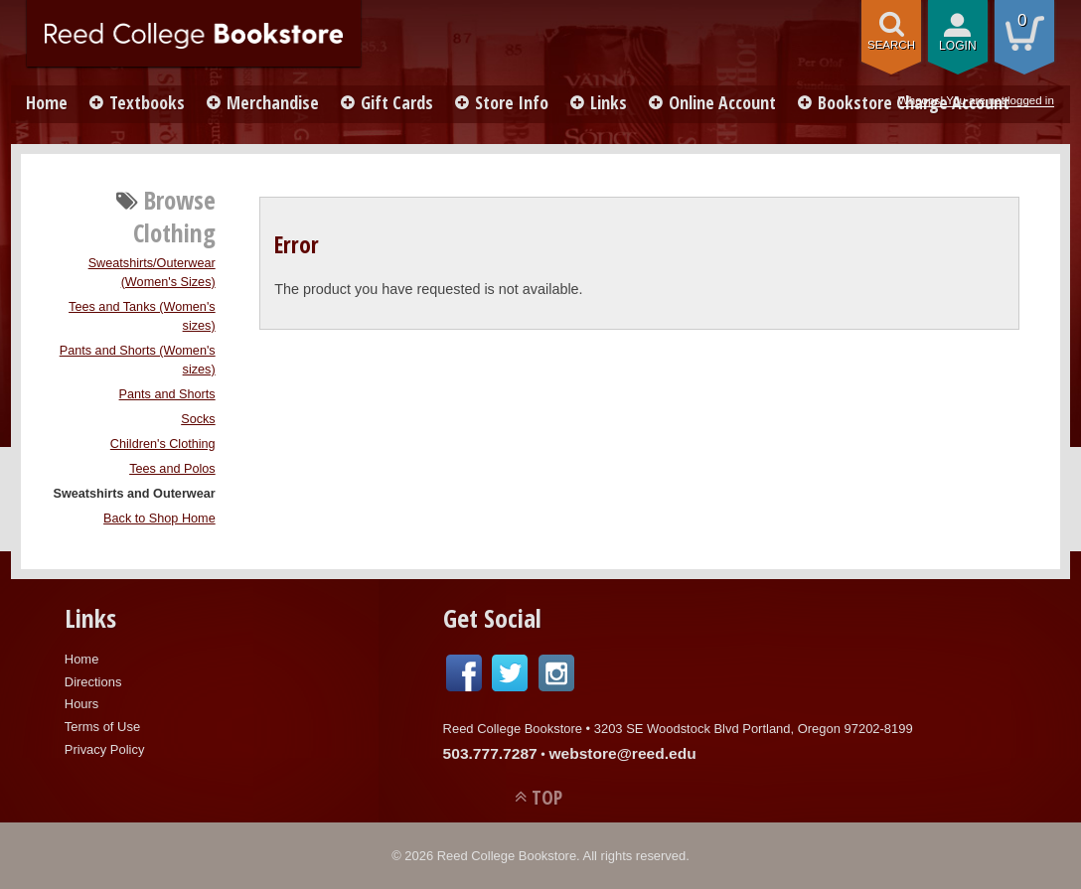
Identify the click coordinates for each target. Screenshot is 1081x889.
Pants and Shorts (167, 394)
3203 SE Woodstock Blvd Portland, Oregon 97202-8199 (753, 728)
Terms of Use (102, 726)
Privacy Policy (105, 749)
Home (47, 102)
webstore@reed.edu (621, 753)
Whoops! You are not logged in (976, 100)
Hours (82, 703)
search (891, 45)
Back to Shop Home (159, 518)
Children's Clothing (163, 444)
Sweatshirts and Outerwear (134, 494)
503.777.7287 (490, 753)
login (958, 46)
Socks (198, 419)
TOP (547, 797)
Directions (93, 681)
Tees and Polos (172, 469)
